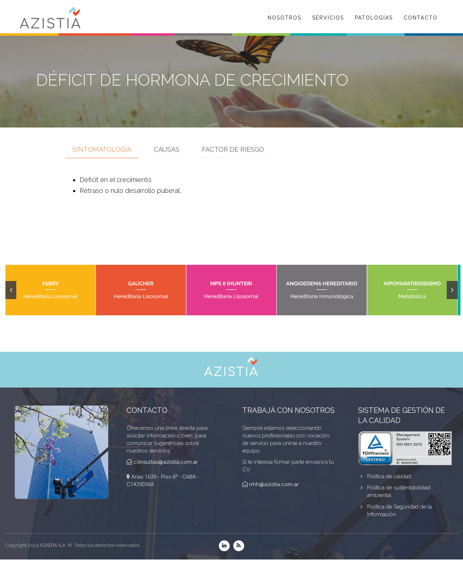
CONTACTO (421, 18)
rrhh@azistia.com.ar (274, 484)
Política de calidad (389, 476)
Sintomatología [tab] (101, 149)
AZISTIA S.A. (53, 545)
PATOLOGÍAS (374, 18)
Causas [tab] (166, 149)
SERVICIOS (328, 18)
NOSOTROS (284, 18)
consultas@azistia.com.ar (165, 462)
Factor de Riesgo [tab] (233, 149)
